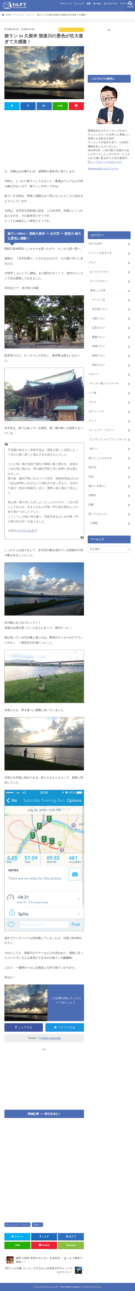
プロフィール (66, 3)
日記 (91, 476)
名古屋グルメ (100, 308)
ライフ (92, 420)
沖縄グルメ (98, 346)
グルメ (92, 262)
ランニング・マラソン (18, 1225)
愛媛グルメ (98, 336)
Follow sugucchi (50, 1038)
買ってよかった (97, 513)
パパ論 (92, 392)
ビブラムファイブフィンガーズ (108, 439)
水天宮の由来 (25, 530)
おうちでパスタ (110, 3)
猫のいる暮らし (97, 485)
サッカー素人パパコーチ (104, 383)
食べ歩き (97, 3)
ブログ (92, 401)
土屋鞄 (94, 522)
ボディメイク (96, 411)
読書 (89, 3)
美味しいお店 (98, 290)
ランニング (79, 3)
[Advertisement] (44, 138)
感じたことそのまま (100, 457)
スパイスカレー (127, 3)
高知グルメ (98, 364)
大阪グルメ (98, 318)
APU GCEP (95, 243)
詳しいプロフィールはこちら (105, 161)
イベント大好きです (100, 253)
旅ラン (39, 1225)
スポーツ (93, 374)
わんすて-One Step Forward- (65, 1287)
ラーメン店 (98, 299)
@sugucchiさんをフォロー (103, 168)
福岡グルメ (98, 355)
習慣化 (92, 495)
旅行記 (92, 467)
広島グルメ (98, 327)
